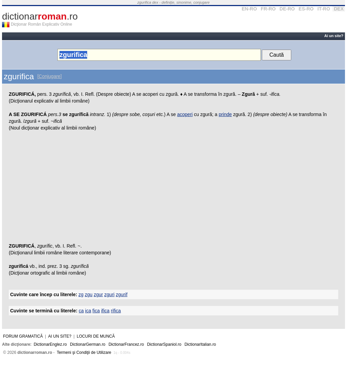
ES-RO (306, 8)
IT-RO (324, 8)
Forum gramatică (23, 336)
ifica (105, 310)
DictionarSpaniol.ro (164, 344)
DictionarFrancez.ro (126, 344)
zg (80, 294)
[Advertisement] (173, 188)
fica (96, 310)
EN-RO (249, 8)
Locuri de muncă (96, 336)
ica (88, 310)
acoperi (185, 114)
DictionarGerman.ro (87, 344)
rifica (116, 310)
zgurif (121, 294)
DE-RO (287, 8)
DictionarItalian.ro (200, 344)
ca (81, 310)
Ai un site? (333, 36)
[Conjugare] (49, 76)
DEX (339, 8)
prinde (225, 114)
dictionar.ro (40, 16)
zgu (89, 294)
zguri (109, 294)
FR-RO (268, 8)
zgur (98, 294)
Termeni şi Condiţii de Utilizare (84, 352)
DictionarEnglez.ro (50, 344)
